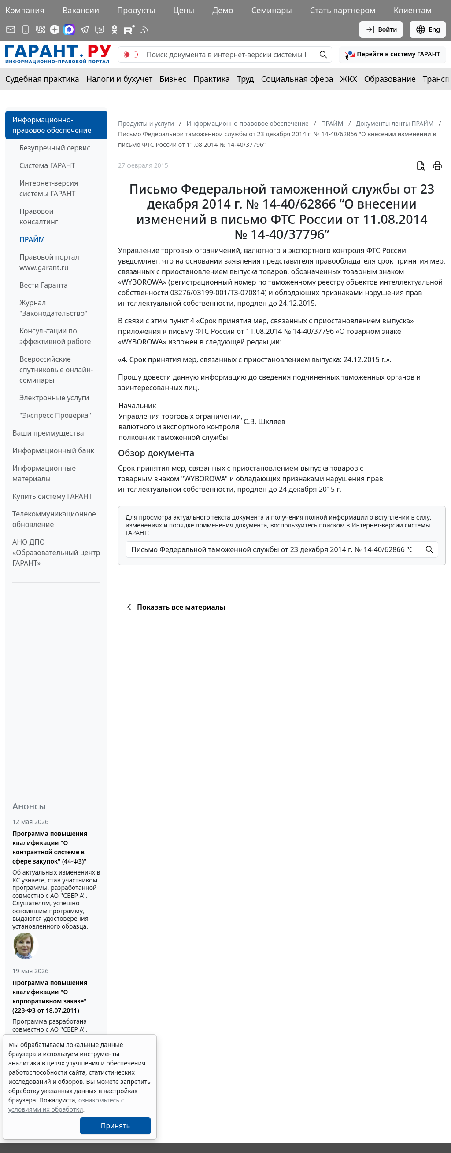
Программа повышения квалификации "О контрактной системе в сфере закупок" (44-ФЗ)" (49, 847)
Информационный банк (53, 450)
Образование (390, 78)
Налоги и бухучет (119, 78)
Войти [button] (381, 29)
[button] (392, 54)
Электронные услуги (54, 398)
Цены (183, 10)
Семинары (271, 10)
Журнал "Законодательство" (53, 308)
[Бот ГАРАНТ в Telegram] (99, 29)
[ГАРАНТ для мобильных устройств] (25, 29)
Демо (222, 10)
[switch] (131, 54)
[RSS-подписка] (144, 29)
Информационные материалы (44, 473)
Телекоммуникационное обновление (54, 519)
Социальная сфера (297, 78)
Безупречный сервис (54, 148)
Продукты (136, 10)
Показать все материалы (175, 607)
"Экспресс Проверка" (55, 415)
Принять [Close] (115, 1126)
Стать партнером (343, 10)
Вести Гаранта (43, 285)
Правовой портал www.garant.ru (49, 262)
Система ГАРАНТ (47, 165)
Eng (427, 29)
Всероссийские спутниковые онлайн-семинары (56, 369)
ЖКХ (348, 78)
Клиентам (413, 10)
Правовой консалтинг (38, 216)
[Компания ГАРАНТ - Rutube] (129, 29)
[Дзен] (54, 29)
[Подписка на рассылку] (10, 29)
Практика (211, 78)
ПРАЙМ (32, 239)
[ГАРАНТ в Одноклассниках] (114, 29)
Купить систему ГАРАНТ (52, 496)
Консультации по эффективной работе (55, 336)
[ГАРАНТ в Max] (69, 29)
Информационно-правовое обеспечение (51, 125)
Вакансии (81, 10)
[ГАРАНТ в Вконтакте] (40, 29)
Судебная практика (42, 78)
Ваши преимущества (48, 433)
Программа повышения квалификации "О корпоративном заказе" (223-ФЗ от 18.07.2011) (49, 996)
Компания (24, 10)
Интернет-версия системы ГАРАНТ (48, 188)
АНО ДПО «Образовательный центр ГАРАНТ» (56, 552)
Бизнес (172, 78)
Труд (245, 78)
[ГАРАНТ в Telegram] (84, 29)
